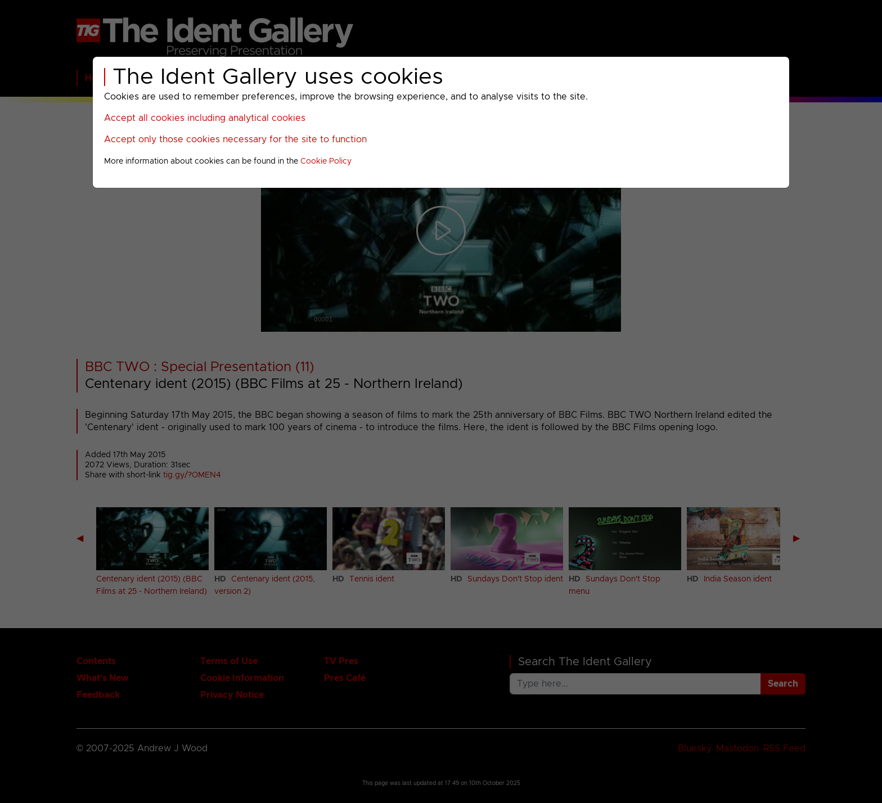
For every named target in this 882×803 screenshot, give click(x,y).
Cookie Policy (326, 161)
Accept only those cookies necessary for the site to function (235, 139)
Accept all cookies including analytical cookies (204, 118)
